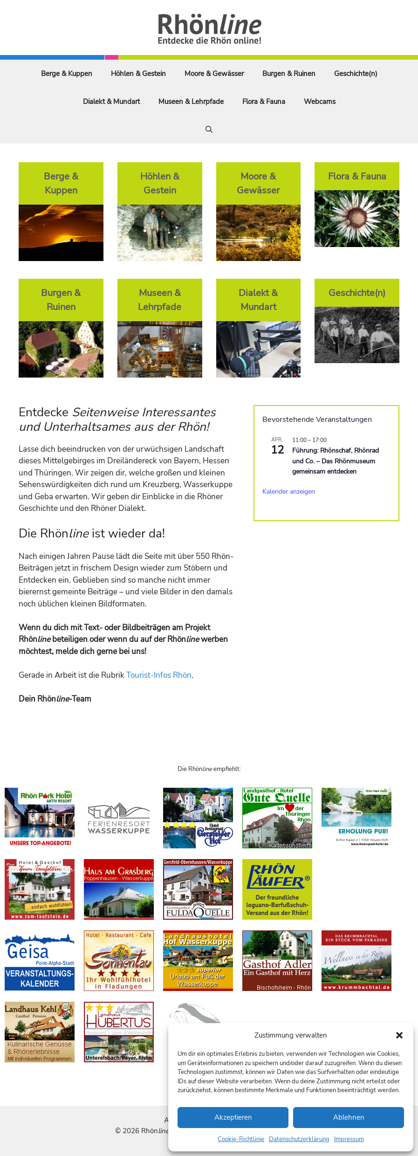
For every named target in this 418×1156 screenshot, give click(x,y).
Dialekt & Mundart (111, 101)
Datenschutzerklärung (299, 1139)
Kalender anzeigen (288, 491)
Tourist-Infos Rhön (159, 675)
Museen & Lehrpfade (191, 101)
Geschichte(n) (355, 73)
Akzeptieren (233, 1117)
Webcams (320, 101)
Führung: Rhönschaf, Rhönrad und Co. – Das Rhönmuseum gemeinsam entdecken (335, 461)
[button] (399, 1035)
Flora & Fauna (263, 101)
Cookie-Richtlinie (241, 1139)
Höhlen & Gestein (138, 73)
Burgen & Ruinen (288, 73)
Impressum (349, 1139)
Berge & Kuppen (66, 73)
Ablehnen (348, 1117)
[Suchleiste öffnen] (209, 130)
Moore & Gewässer (214, 73)
